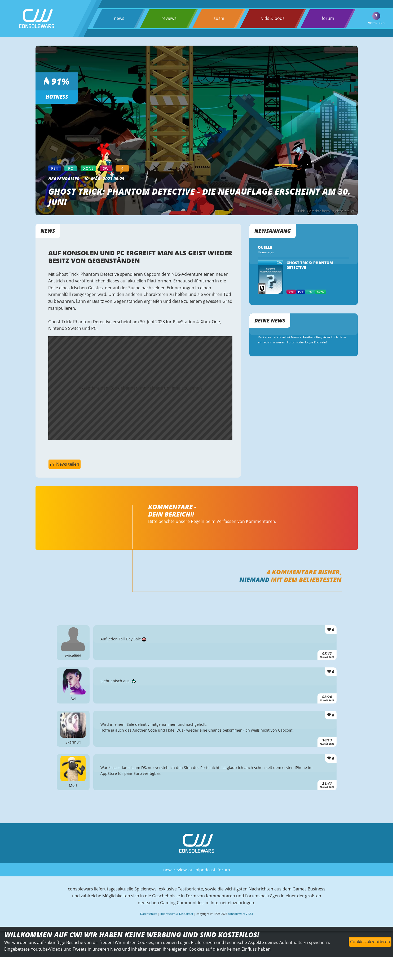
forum (328, 18)
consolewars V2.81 (240, 914)
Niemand (254, 579)
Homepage (266, 252)
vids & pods (273, 18)
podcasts (208, 870)
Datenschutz (148, 914)
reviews (168, 18)
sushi (219, 18)
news (119, 18)
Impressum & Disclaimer (176, 914)
